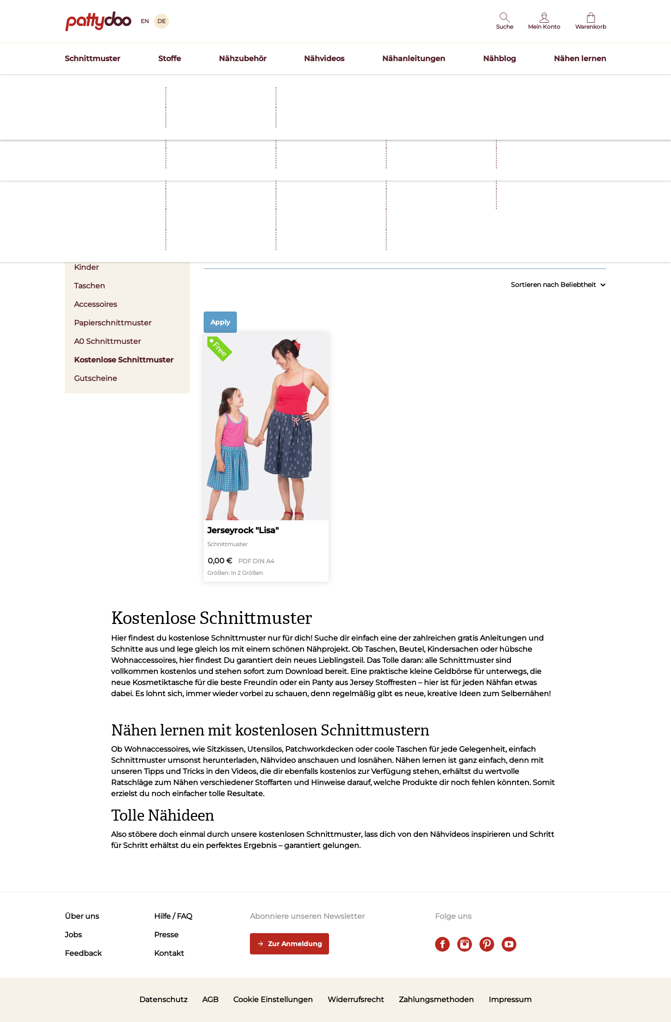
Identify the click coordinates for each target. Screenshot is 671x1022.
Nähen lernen (580, 58)
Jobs (73, 934)
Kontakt (169, 953)
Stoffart (353, 224)
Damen (127, 230)
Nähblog (499, 58)
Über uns (82, 916)
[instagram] (464, 944)
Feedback (83, 953)
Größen (457, 224)
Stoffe (169, 58)
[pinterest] (486, 944)
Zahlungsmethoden (436, 999)
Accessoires (95, 304)
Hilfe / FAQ (173, 916)
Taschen (89, 285)
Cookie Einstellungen (273, 999)
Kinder (86, 267)
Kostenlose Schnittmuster (124, 359)
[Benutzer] (544, 21)
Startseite (79, 103)
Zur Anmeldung (289, 944)
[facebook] (442, 944)
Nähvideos (324, 58)
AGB (210, 999)
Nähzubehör (243, 58)
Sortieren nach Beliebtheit (558, 284)
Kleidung (248, 224)
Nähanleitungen (413, 58)
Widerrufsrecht (356, 999)
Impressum (510, 999)
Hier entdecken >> (426, 85)
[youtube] (509, 944)
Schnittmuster (92, 58)
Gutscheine (95, 378)
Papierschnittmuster (112, 322)
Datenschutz (163, 999)
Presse (166, 934)
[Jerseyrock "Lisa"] (266, 457)
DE (161, 21)
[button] (504, 21)
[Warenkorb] (590, 21)
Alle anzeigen (588, 248)
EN (145, 21)
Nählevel (561, 224)
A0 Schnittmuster (107, 341)
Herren (87, 248)
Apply (220, 322)
